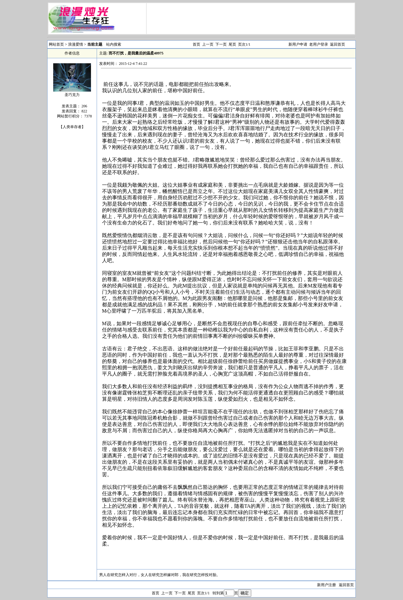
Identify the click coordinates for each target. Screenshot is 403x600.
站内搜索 (113, 44)
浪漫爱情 (76, 44)
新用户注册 (326, 585)
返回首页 (337, 44)
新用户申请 (297, 44)
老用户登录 (318, 44)
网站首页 (56, 44)
